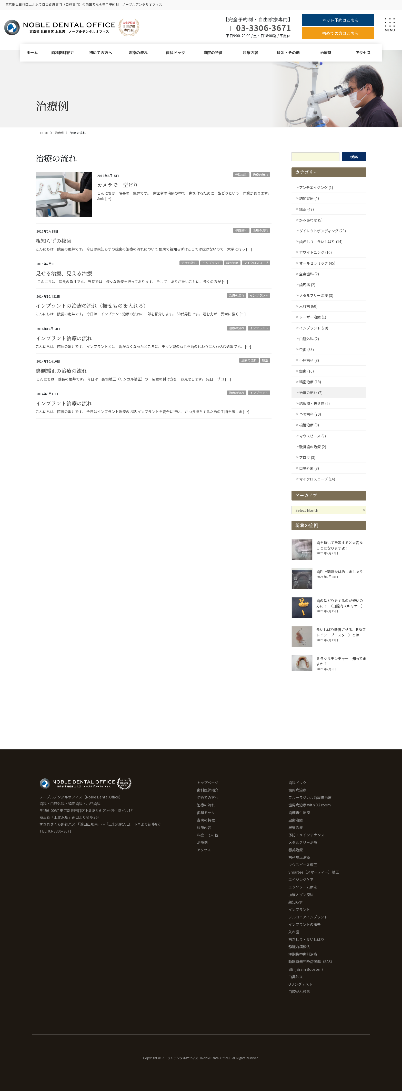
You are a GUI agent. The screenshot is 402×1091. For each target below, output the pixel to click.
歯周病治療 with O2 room (309, 804)
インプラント (211, 263)
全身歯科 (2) (309, 273)
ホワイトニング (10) (315, 252)
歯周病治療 (297, 790)
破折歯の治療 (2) (312, 446)
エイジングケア (301, 879)
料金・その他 (288, 52)
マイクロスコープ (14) (317, 479)
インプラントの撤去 (304, 924)
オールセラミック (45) (317, 263)
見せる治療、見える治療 (64, 273)
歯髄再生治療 (299, 812)
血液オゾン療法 (301, 894)
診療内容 (250, 52)
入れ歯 (293, 931)
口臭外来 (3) (309, 468)
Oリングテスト (300, 984)
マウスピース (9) (312, 435)
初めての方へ (100, 52)
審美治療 (295, 849)
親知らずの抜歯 (54, 240)
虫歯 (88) (306, 349)
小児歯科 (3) (309, 360)
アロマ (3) (307, 457)
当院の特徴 (213, 52)
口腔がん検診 (299, 991)
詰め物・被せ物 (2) (314, 403)
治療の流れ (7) (311, 392)
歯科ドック (175, 52)
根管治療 (295, 827)
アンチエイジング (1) (316, 187)
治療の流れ (138, 52)
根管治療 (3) (309, 424)
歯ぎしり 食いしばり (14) (321, 241)
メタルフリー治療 (302, 842)
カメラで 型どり (117, 184)
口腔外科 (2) (309, 338)
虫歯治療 (295, 820)
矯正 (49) (306, 209)
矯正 (265, 360)
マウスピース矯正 (302, 864)
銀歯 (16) (306, 371)
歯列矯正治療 (299, 857)
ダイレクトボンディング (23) (322, 230)
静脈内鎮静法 (299, 946)
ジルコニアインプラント (308, 916)
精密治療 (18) (310, 381)
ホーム (32, 52)
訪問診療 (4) (309, 198)
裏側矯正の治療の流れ (61, 370)
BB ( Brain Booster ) (305, 969)
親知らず (295, 902)
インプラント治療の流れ (64, 338)
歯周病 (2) (307, 284)
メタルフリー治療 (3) (316, 295)
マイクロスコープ (256, 263)
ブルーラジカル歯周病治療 (309, 797)
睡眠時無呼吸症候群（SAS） (311, 961)
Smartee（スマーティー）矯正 (313, 872)
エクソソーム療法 (302, 886)
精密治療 (232, 263)
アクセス (363, 52)
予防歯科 (241, 174)
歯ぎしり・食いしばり (306, 939)
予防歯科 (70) (310, 414)
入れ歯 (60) (308, 306)
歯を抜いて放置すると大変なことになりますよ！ (339, 545)
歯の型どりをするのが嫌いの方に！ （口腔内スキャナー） (340, 603)
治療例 (325, 52)
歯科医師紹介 (62, 52)
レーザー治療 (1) (312, 316)
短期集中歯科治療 (302, 954)
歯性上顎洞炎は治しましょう (339, 571)
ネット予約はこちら (340, 20)
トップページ (207, 782)
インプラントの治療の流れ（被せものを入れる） (92, 305)
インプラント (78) (313, 328)
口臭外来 (295, 976)
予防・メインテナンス (306, 834)
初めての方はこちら (340, 33)
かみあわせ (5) (311, 220)
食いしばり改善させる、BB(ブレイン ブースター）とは (341, 632)
